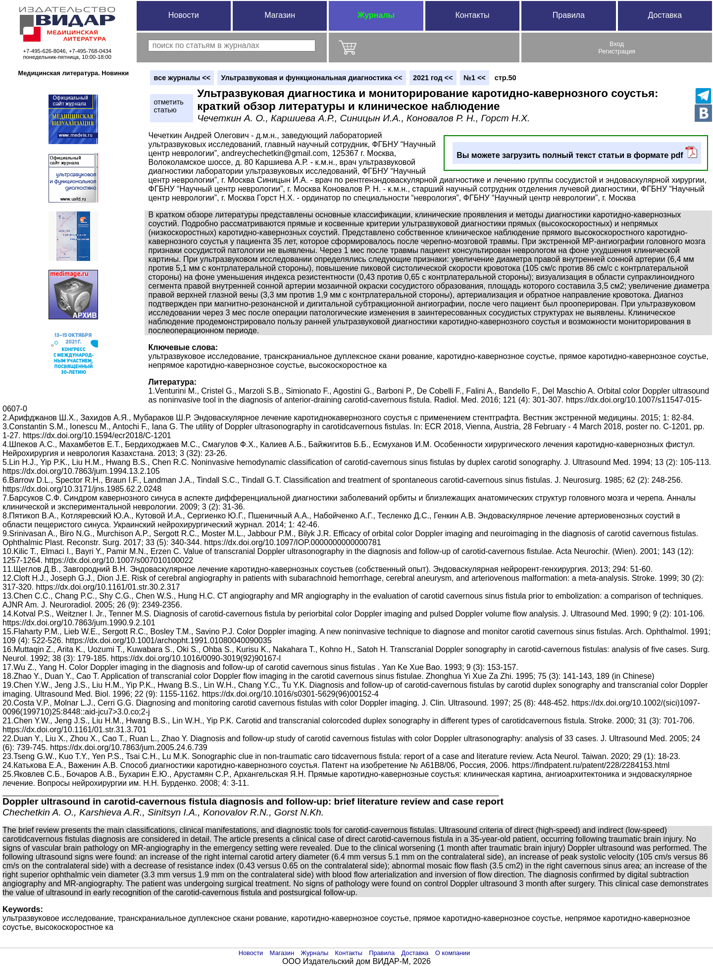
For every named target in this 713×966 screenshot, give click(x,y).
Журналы (376, 15)
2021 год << (433, 78)
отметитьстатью (168, 106)
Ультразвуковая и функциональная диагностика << (312, 78)
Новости (183, 15)
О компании (452, 953)
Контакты (472, 15)
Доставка (665, 15)
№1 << (474, 78)
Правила (569, 15)
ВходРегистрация (616, 47)
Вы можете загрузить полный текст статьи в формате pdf (577, 152)
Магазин (279, 15)
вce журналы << (181, 78)
